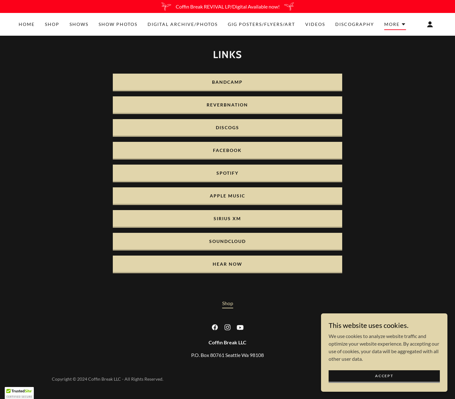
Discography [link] (354, 24)
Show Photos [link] (118, 24)
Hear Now (227, 264)
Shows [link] (79, 24)
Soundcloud (227, 241)
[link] (215, 327)
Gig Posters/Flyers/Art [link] (261, 24)
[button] (395, 25)
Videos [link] (315, 24)
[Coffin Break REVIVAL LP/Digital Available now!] (227, 6)
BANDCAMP (227, 82)
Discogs (227, 127)
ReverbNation (227, 104)
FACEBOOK (227, 150)
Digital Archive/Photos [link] (183, 24)
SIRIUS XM (227, 218)
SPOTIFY (227, 173)
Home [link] (27, 24)
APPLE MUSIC (227, 195)
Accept (384, 388)
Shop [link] (52, 24)
